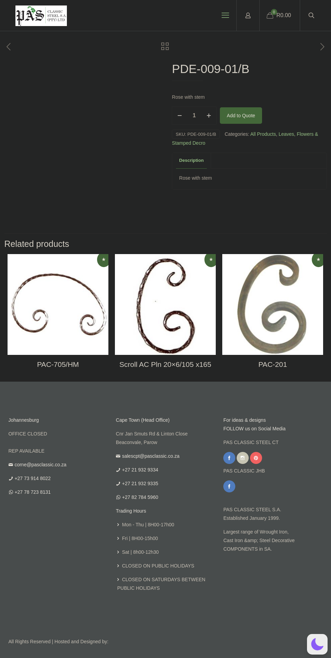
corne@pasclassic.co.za (40, 464)
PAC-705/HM (58, 364)
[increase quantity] (209, 115)
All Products (263, 134)
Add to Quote (241, 115)
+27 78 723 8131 (32, 492)
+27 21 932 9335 (140, 483)
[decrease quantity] (180, 115)
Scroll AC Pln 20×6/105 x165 (165, 364)
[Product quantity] (194, 115)
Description (191, 160)
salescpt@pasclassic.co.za (151, 456)
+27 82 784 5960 (140, 497)
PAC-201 (272, 364)
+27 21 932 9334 (140, 469)
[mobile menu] (225, 15)
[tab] (191, 160)
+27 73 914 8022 (32, 478)
